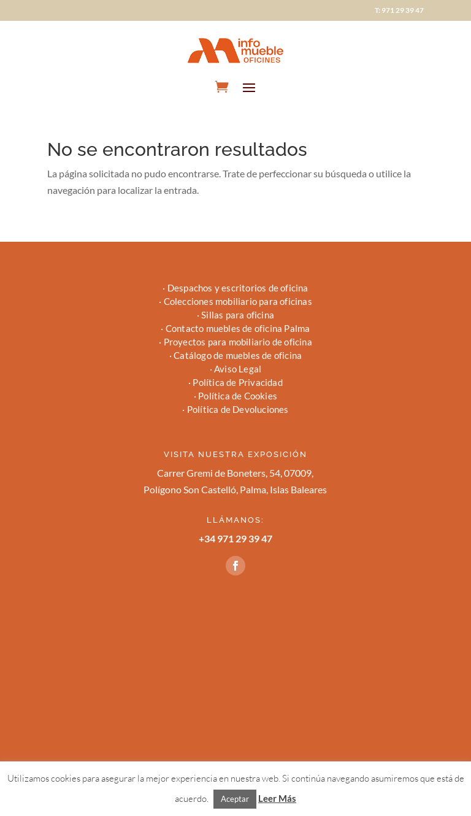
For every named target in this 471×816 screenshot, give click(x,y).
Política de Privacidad (237, 382)
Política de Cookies (237, 395)
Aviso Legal (237, 368)
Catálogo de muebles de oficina (238, 355)
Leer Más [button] (277, 798)
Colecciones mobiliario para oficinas (238, 301)
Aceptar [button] (235, 799)
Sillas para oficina (237, 314)
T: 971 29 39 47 (399, 10)
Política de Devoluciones (238, 409)
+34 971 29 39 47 (235, 538)
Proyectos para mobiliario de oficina (238, 341)
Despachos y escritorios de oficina (237, 287)
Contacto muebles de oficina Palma (238, 328)
